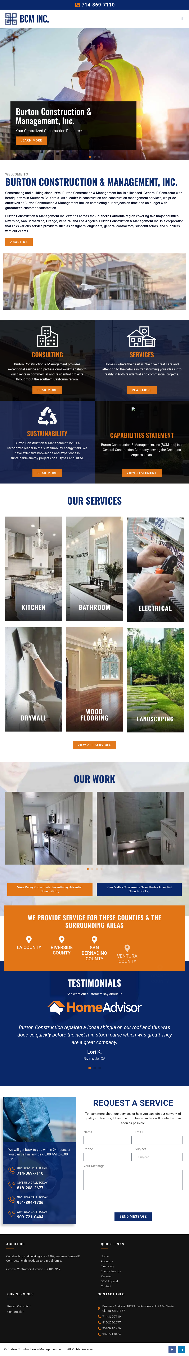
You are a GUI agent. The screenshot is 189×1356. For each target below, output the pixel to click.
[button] (182, 18)
